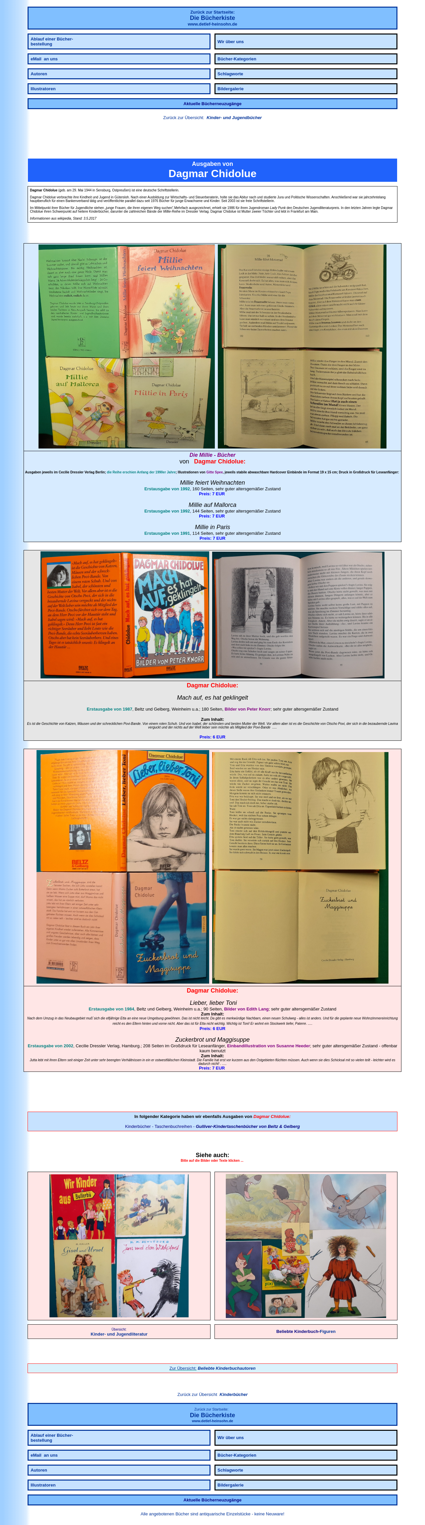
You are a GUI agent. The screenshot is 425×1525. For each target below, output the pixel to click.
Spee (219, 472)
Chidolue (231, 461)
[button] (212, 140)
